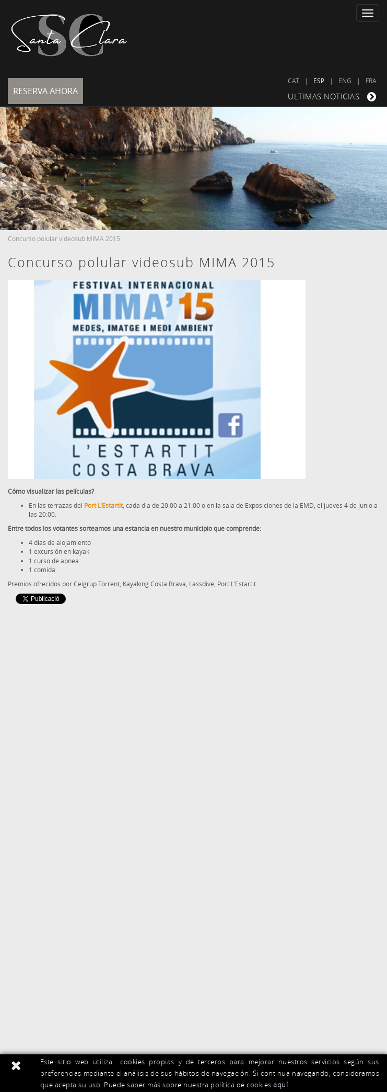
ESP (318, 80)
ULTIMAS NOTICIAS (333, 96)
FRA (371, 80)
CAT (293, 80)
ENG (344, 80)
